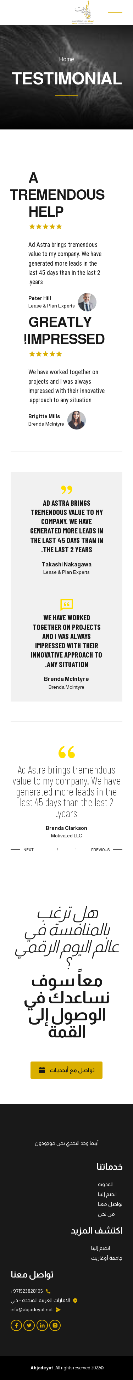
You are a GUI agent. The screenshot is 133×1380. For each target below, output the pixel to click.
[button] (105, 849)
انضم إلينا (107, 1194)
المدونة (105, 1184)
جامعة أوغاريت (106, 1258)
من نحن (106, 1214)
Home (66, 59)
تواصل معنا (110, 1204)
